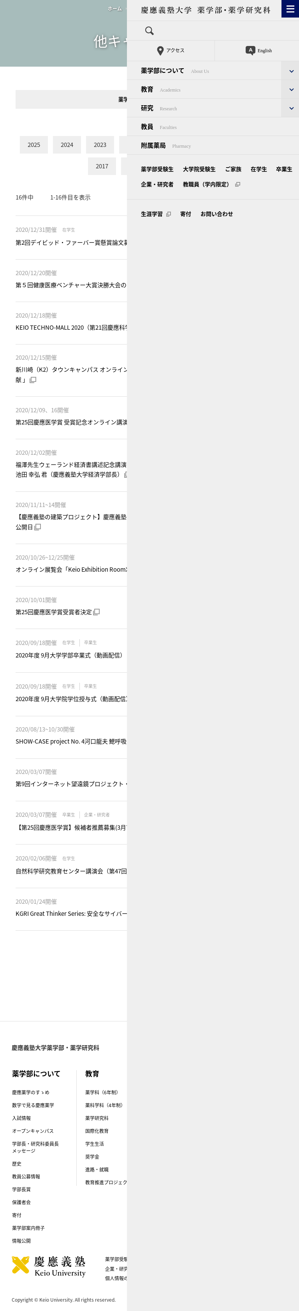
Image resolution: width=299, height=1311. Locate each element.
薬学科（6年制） (103, 1092)
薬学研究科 (97, 1118)
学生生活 (94, 1143)
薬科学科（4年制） (105, 1105)
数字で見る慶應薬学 (33, 1105)
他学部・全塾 (165, 99)
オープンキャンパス (33, 1130)
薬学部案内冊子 (28, 1227)
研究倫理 (167, 1183)
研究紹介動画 (172, 1143)
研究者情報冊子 (174, 1216)
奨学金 (92, 1156)
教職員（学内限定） (168, 1268)
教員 (243, 1073)
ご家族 (189, 1259)
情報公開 (21, 1240)
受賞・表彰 (170, 1130)
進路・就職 (97, 1169)
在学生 (214, 1259)
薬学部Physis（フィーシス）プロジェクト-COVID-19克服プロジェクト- (185, 1163)
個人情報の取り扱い (129, 1278)
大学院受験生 (158, 1259)
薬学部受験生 (119, 1259)
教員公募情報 (26, 1176)
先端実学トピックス (179, 1118)
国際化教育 (97, 1130)
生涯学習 (214, 1278)
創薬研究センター (177, 1105)
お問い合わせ (178, 1278)
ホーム (115, 8)
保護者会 (21, 1202)
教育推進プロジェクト (108, 1182)
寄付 (16, 1215)
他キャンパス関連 (148, 8)
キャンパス (249, 1100)
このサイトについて (223, 1268)
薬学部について (36, 1073)
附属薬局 (241, 1119)
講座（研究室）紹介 (179, 1092)
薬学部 (126, 99)
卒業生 (238, 1259)
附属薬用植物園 (248, 1132)
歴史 (16, 1163)
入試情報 (21, 1118)
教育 (92, 1073)
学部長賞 (21, 1189)
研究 (165, 1073)
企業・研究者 (119, 1268)
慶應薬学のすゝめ (30, 1092)
